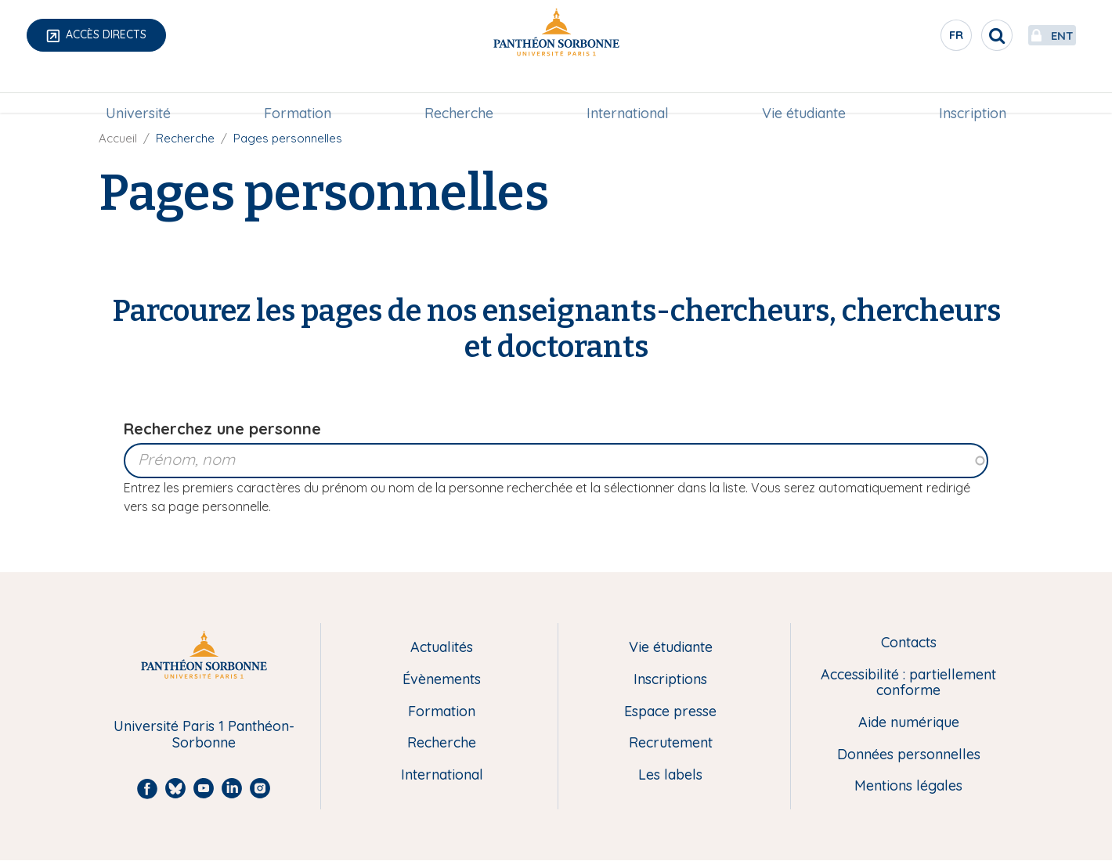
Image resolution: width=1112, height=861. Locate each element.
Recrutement (671, 743)
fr (920, 38)
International (628, 91)
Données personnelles (908, 755)
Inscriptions (670, 680)
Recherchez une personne (222, 428)
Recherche (458, 91)
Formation (297, 91)
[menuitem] (138, 91)
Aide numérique (908, 723)
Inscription (972, 91)
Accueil (118, 138)
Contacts (909, 643)
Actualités (441, 647)
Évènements (442, 680)
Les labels (670, 775)
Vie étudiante (804, 91)
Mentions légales (908, 786)
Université (138, 91)
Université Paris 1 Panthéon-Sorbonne (204, 735)
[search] (960, 35)
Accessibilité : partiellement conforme (908, 683)
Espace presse (670, 712)
